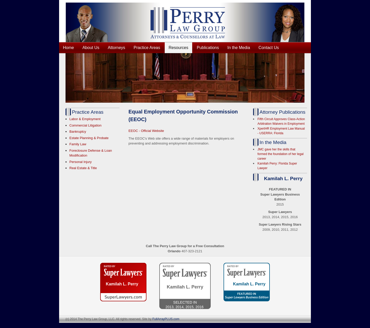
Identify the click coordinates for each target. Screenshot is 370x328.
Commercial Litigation (85, 125)
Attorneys (116, 47)
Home (68, 47)
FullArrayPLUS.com (165, 319)
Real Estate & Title (83, 168)
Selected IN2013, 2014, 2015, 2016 (185, 304)
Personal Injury (80, 162)
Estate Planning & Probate (89, 138)
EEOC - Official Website (146, 131)
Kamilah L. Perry (122, 284)
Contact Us (268, 47)
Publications (208, 47)
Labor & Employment (84, 119)
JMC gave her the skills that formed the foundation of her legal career (280, 154)
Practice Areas (147, 47)
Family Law (77, 144)
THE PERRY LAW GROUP (189, 22)
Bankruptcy (77, 131)
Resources (178, 47)
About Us (90, 47)
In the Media (238, 47)
